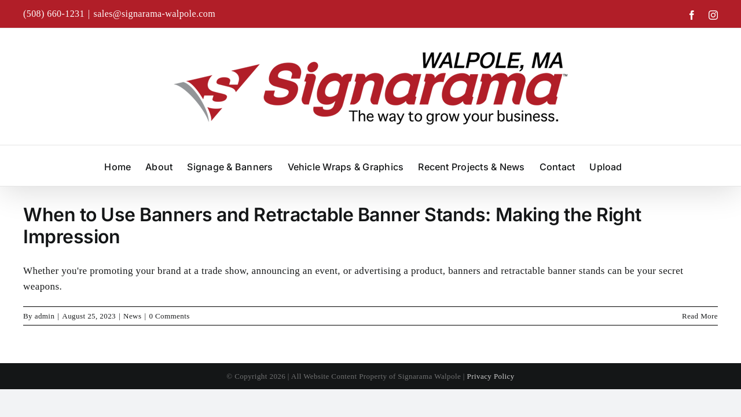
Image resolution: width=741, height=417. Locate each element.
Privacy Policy (491, 376)
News (132, 316)
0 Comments (169, 316)
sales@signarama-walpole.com (155, 14)
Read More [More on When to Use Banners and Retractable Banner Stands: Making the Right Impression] (700, 316)
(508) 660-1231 (54, 14)
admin (45, 316)
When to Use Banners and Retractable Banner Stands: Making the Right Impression (332, 225)
